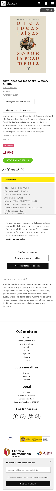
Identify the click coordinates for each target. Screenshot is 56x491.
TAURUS (6, 91)
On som (26, 357)
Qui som (26, 354)
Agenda (26, 347)
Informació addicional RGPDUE (26, 402)
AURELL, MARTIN (10, 88)
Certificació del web (26, 399)
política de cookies (15, 239)
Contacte (26, 360)
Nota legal (26, 392)
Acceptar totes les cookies (27, 266)
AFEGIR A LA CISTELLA (18, 160)
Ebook (26, 350)
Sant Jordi (26, 337)
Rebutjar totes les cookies (27, 258)
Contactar (26, 379)
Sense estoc (8, 145)
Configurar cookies (14, 484)
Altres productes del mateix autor (19, 110)
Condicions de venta (26, 395)
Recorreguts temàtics (26, 341)
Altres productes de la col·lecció (19, 102)
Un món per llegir (26, 344)
